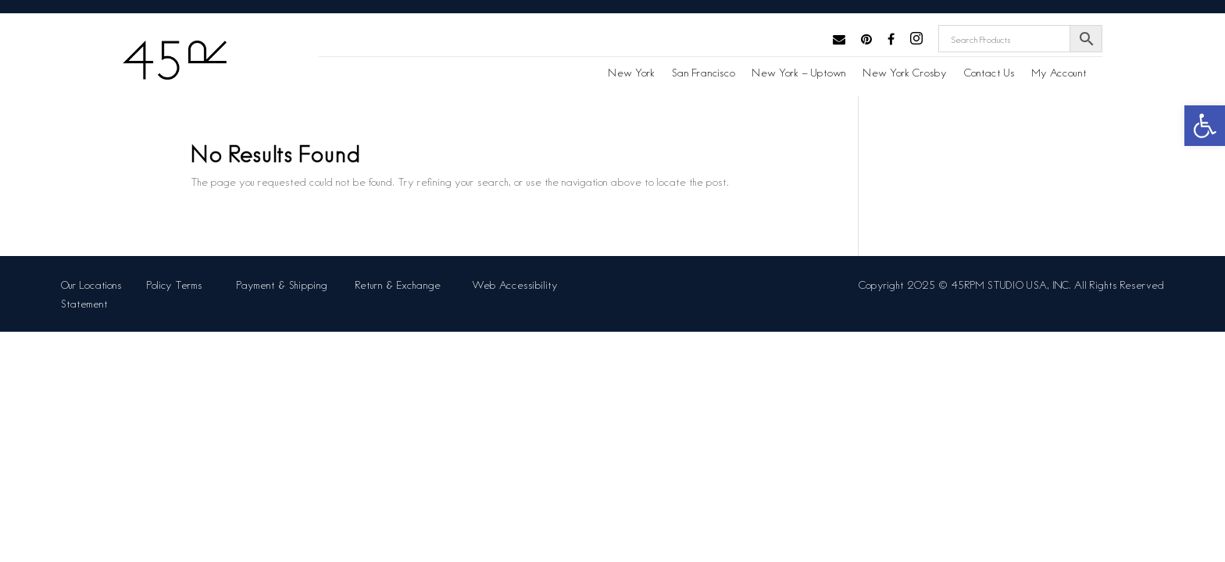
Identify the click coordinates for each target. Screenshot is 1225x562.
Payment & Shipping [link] (283, 284)
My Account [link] (1059, 73)
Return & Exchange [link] (401, 284)
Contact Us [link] (989, 73)
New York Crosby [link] (905, 73)
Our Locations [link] (91, 284)
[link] (1204, 125)
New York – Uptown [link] (799, 73)
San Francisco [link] (703, 73)
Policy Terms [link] (178, 284)
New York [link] (632, 73)
